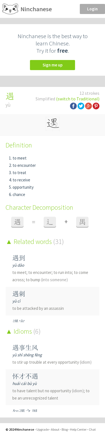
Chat (92, 429)
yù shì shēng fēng (27, 354)
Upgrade (42, 429)
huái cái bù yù (24, 383)
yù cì (16, 301)
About (55, 429)
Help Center (78, 429)
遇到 (18, 258)
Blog (65, 429)
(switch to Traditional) (77, 98)
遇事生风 (25, 347)
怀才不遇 (25, 376)
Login (92, 8)
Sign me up (52, 65)
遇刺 (18, 293)
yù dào (18, 265)
